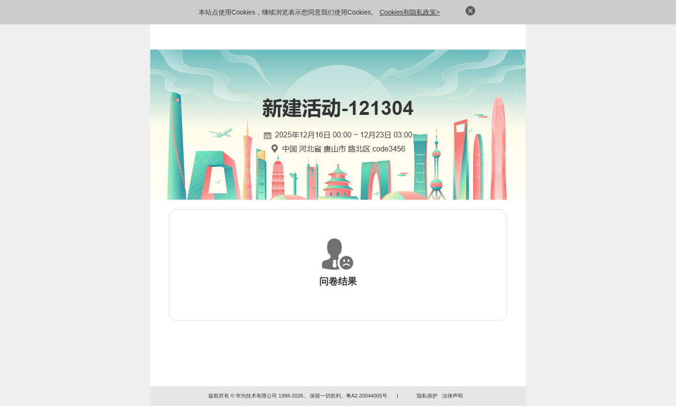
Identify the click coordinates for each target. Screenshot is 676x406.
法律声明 (452, 395)
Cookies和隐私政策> (409, 12)
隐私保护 (427, 395)
